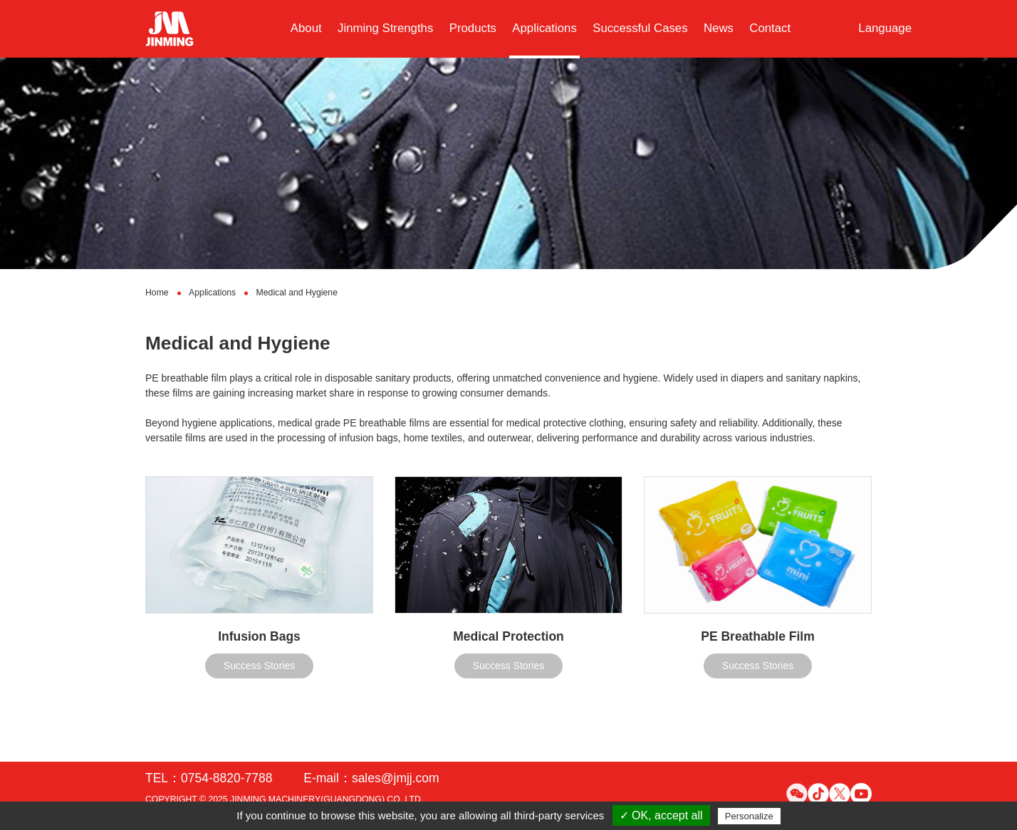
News (719, 28)
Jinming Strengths (385, 28)
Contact (770, 28)
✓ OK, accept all (661, 815)
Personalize (749, 816)
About (306, 28)
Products (472, 28)
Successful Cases (640, 28)
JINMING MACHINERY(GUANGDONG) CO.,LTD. (326, 799)
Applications (544, 28)
